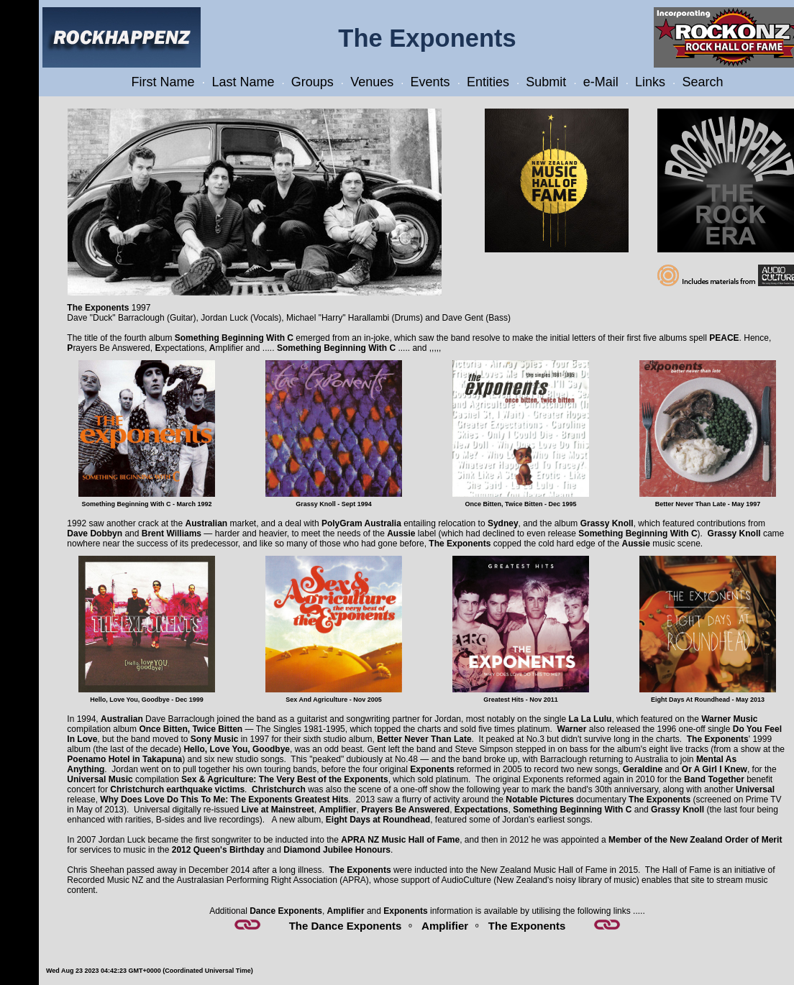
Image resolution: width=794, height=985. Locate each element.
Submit (546, 82)
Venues (371, 82)
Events (430, 82)
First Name (163, 82)
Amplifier (444, 926)
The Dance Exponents (345, 926)
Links (650, 82)
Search (702, 82)
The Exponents (527, 926)
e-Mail (601, 82)
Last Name (242, 82)
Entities (488, 82)
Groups (312, 82)
